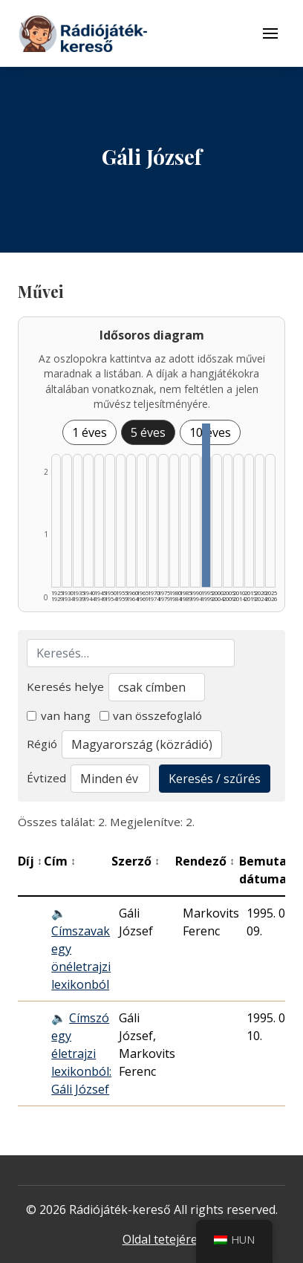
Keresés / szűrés (215, 778)
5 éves (148, 432)
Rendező (205, 861)
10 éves (210, 432)
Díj (30, 861)
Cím (60, 861)
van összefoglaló (151, 715)
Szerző (135, 861)
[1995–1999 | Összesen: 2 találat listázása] (206, 505)
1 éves (89, 432)
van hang (59, 715)
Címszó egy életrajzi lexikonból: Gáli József (81, 1053)
